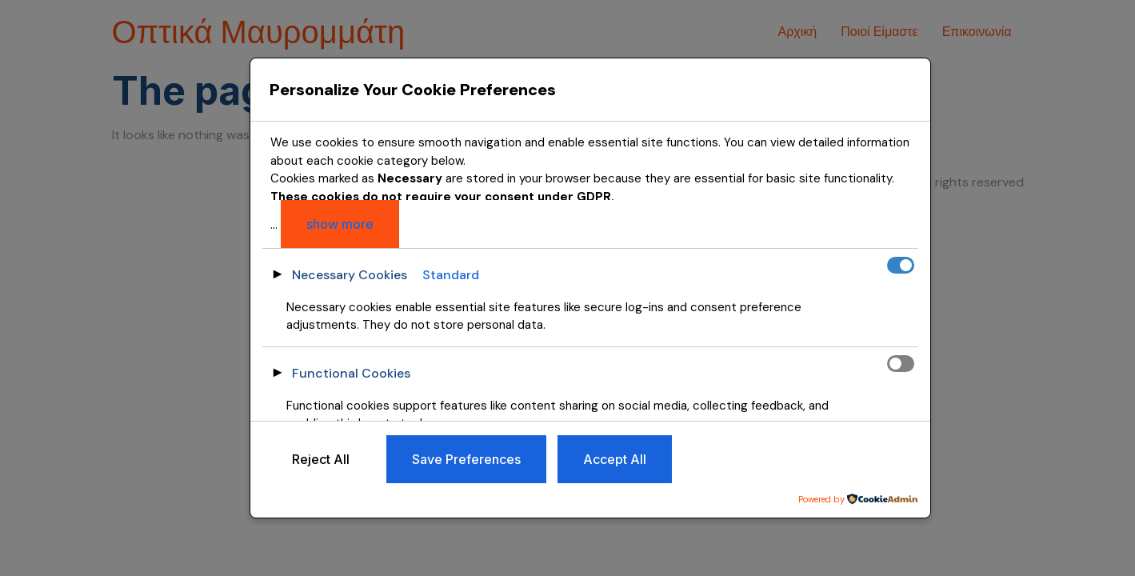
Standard (450, 274)
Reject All (321, 459)
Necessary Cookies (349, 274)
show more (340, 224)
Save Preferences (466, 459)
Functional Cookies (351, 373)
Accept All (614, 459)
